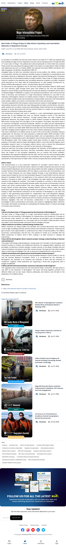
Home (3, 3)
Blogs (32, 3)
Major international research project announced (19, 289)
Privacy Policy (34, 525)
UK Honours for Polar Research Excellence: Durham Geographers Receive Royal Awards (47, 416)
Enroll (38, 3)
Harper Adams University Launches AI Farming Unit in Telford (48, 332)
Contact (45, 3)
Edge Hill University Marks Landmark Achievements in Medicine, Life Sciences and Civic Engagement (49, 388)
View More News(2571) (10, 299)
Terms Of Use (23, 525)
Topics (20, 3)
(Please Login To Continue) (18, 292)
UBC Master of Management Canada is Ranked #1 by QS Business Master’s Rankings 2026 (49, 305)
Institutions (11, 3)
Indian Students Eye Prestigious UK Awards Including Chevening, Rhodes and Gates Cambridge (48, 360)
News (26, 3)
